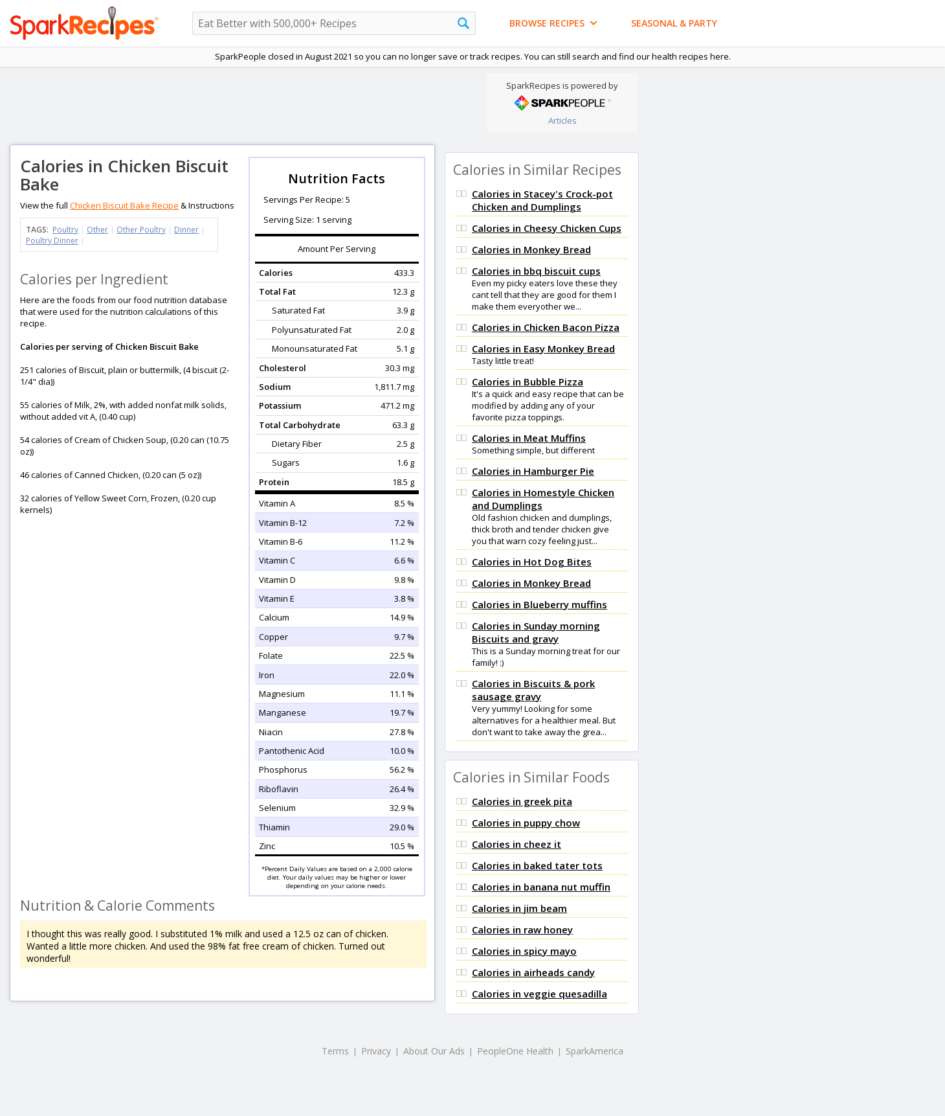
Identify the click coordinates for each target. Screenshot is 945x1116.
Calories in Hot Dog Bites (532, 561)
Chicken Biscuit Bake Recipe (124, 205)
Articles (562, 120)
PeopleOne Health (515, 1051)
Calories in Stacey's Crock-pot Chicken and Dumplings (542, 200)
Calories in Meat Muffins (529, 437)
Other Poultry (141, 229)
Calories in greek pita (522, 801)
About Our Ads (434, 1051)
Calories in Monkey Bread (531, 249)
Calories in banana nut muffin (541, 886)
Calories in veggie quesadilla (539, 993)
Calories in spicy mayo (524, 950)
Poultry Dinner (52, 240)
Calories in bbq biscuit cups (536, 270)
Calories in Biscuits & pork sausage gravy (533, 690)
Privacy (376, 1051)
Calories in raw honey (522, 929)
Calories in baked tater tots (537, 865)
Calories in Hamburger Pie (533, 470)
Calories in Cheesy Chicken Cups (546, 228)
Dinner (186, 229)
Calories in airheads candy (533, 972)
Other (97, 229)
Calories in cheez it (516, 843)
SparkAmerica (594, 1051)
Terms (335, 1051)
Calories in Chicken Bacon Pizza (545, 327)
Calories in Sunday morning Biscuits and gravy (536, 632)
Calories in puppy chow (526, 822)
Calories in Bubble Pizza (527, 381)
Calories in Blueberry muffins (539, 604)
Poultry (65, 229)
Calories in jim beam (519, 908)
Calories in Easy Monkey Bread (543, 348)
